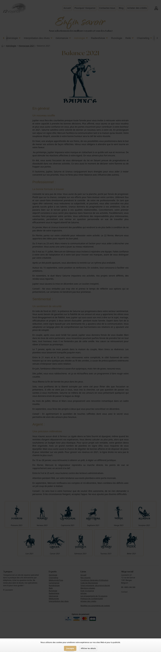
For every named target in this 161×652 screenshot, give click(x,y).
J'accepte (70, 648)
